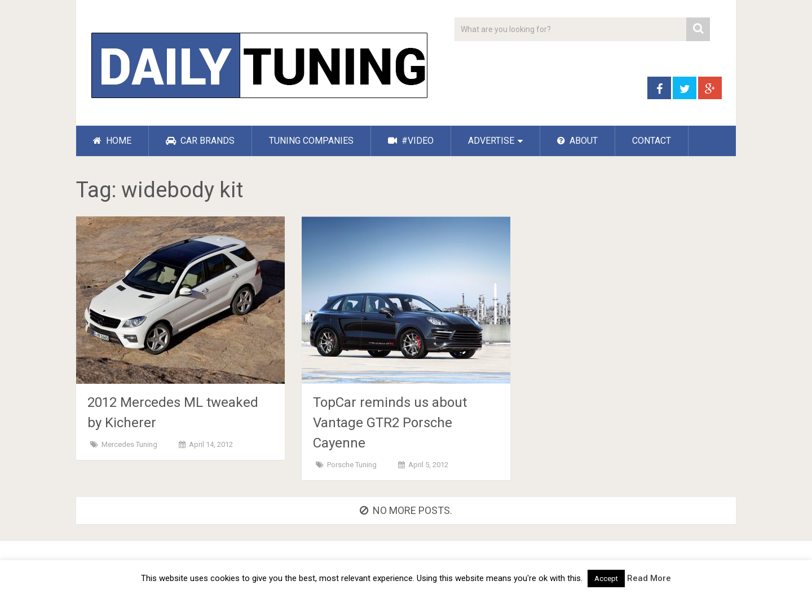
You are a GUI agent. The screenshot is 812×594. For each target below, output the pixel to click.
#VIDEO (411, 140)
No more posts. (406, 510)
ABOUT (577, 140)
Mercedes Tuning (129, 444)
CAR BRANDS (200, 140)
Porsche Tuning (352, 464)
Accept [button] (606, 578)
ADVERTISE (491, 140)
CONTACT (651, 140)
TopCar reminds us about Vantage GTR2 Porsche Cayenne (390, 422)
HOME (112, 140)
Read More (649, 578)
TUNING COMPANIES (311, 140)
